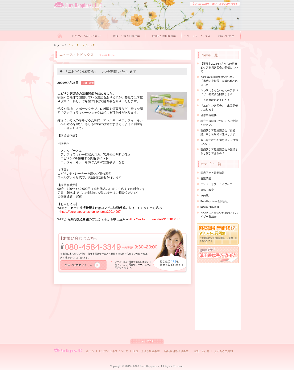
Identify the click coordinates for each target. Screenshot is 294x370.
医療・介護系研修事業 (146, 351)
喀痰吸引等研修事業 (176, 351)
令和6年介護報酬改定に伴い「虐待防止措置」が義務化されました (219, 80)
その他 (205, 195)
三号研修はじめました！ (215, 99)
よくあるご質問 (223, 351)
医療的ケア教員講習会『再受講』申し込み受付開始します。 (219, 132)
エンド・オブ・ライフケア (217, 184)
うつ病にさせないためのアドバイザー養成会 (219, 214)
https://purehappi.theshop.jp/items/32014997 (90, 211)
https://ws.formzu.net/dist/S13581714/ (154, 219)
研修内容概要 (209, 115)
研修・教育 (207, 189)
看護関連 (206, 178)
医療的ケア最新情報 (213, 172)
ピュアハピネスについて (113, 351)
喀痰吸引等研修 (210, 207)
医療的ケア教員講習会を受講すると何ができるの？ (219, 151)
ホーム (60, 45)
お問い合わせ (201, 351)
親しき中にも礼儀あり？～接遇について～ (219, 141)
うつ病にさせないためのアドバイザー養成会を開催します (219, 92)
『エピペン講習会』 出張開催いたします (219, 107)
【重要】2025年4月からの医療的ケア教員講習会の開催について (219, 67)
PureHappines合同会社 (214, 201)
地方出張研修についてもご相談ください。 (219, 122)
